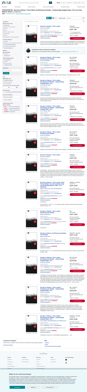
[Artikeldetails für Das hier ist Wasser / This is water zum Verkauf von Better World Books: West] (31, 33)
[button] (83, 21)
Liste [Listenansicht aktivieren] (49, 18)
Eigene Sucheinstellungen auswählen (53, 346)
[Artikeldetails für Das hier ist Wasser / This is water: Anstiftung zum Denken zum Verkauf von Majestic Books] (31, 218)
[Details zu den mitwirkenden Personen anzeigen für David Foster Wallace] (45, 27)
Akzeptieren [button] (17, 387)
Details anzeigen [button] (49, 176)
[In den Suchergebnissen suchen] (54, 21)
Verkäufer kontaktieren (45, 37)
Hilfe (83, 2)
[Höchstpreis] (12, 87)
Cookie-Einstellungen (31, 382)
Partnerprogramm (25, 361)
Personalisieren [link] (49, 387)
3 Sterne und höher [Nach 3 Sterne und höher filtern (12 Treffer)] (11, 108)
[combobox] (33, 3)
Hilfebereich (53, 359)
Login (63, 2)
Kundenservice (53, 361)
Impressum (38, 364)
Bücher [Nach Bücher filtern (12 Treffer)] (6, 25)
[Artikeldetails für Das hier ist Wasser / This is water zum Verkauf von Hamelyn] (31, 162)
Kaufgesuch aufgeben (8, 344)
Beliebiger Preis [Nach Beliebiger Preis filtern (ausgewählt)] (7, 78)
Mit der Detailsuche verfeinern (23, 13)
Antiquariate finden (65, 6)
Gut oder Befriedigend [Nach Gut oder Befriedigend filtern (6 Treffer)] (9, 44)
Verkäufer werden (81, 6)
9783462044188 (11, 13)
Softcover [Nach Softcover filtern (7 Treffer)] (6, 55)
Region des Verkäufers (8, 97)
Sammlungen (17, 6)
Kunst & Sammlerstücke (48, 6)
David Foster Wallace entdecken (70, 51)
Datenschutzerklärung (40, 366)
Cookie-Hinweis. (12, 383)
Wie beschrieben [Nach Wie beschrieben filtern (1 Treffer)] (8, 48)
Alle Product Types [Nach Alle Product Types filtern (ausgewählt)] (8, 23)
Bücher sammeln (31, 6)
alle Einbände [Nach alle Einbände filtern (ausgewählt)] (6, 52)
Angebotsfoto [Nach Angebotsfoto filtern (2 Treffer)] (7, 64)
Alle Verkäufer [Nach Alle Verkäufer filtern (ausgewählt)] (7, 104)
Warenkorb (9, 368)
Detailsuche (4, 6)
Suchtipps (47, 342)
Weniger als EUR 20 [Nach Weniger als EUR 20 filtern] (8, 80)
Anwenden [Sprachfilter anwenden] (6, 73)
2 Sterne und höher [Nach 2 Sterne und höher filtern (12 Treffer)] (11, 106)
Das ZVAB (38, 359)
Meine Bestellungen (11, 366)
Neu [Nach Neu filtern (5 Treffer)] (5, 41)
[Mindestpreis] (5, 87)
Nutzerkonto (69, 2)
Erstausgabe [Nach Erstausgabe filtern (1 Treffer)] (7, 59)
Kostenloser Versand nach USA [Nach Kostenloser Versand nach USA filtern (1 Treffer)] (12, 92)
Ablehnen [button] (33, 387)
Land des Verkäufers (8, 99)
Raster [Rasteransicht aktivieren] (54, 18)
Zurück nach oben (43, 353)
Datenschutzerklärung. (70, 383)
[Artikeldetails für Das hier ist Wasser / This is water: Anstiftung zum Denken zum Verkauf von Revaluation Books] (31, 65)
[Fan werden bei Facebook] (66, 360)
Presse (37, 361)
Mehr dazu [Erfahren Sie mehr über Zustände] (9, 39)
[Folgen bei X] (66, 363)
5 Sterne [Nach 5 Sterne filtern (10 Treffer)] (9, 111)
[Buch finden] (50, 3)
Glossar (46, 344)
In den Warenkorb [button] (77, 38)
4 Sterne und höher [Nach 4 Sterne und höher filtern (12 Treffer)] (11, 110)
